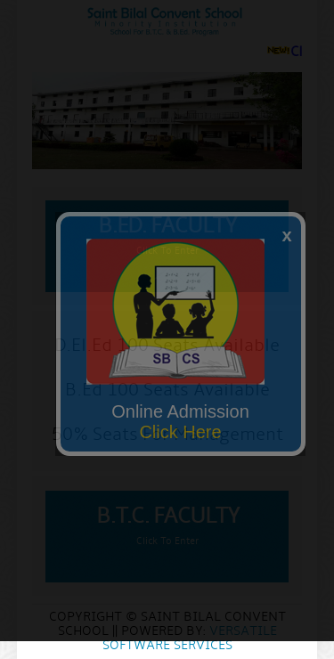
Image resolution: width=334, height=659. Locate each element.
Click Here (180, 432)
